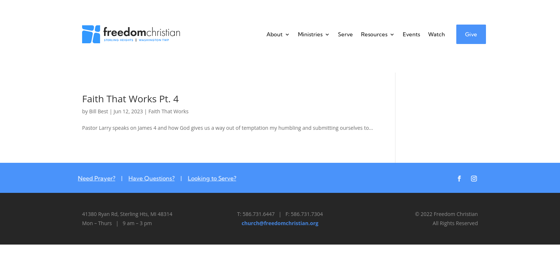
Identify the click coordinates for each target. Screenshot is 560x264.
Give (471, 34)
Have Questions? (148, 178)
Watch (436, 34)
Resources (374, 34)
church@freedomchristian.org (280, 223)
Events (411, 34)
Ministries (310, 34)
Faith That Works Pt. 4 (130, 98)
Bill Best (98, 111)
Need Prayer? (92, 178)
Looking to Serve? (208, 178)
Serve (345, 34)
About (274, 34)
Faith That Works (168, 111)
